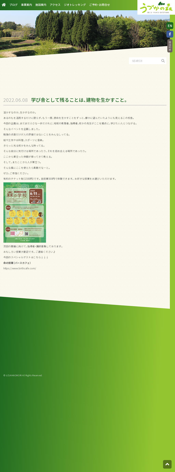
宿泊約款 (170, 46)
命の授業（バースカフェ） (17, 263)
